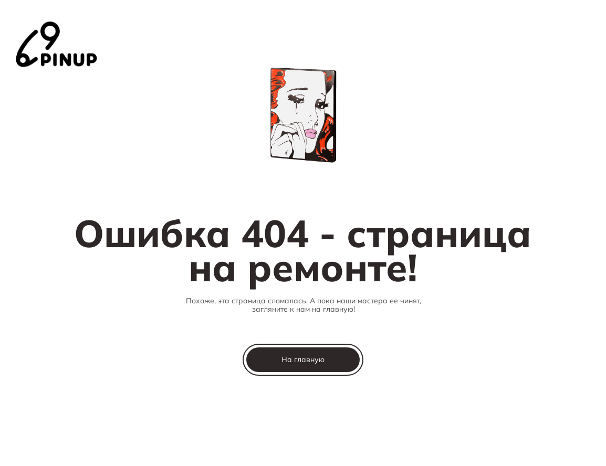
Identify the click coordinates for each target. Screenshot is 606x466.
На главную (303, 359)
